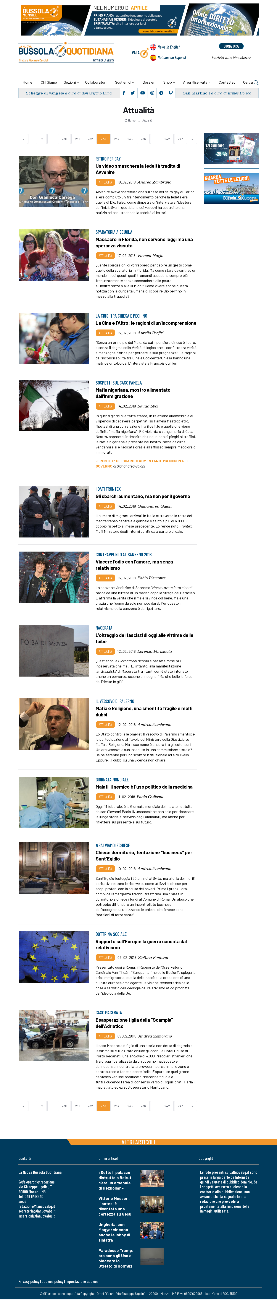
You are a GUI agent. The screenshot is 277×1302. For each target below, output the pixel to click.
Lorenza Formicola (154, 655)
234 (116, 139)
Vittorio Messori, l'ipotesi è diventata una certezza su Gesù (114, 1208)
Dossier (149, 82)
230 (64, 139)
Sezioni (70, 82)
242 (167, 139)
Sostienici (123, 82)
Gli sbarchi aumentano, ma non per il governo (144, 501)
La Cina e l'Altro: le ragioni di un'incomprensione (126, 325)
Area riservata (195, 82)
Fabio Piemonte (151, 582)
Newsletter (231, 57)
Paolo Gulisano (150, 800)
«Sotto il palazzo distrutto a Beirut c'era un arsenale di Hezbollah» (114, 1182)
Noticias (171, 57)
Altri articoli (138, 1144)
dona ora (231, 46)
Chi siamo (49, 82)
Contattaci (227, 82)
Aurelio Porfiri (150, 338)
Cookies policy (52, 1283)
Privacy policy (28, 1283)
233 (103, 139)
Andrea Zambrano (154, 182)
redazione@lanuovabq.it (36, 1208)
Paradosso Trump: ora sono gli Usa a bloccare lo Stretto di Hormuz (116, 1260)
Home (27, 82)
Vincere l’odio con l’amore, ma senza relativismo (135, 569)
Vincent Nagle (150, 254)
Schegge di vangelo (45, 93)
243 (180, 139)
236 (143, 139)
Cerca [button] (251, 83)
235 (130, 139)
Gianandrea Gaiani (155, 510)
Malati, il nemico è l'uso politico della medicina (145, 790)
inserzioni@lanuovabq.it (36, 1218)
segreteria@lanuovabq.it (37, 1213)
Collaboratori (95, 82)
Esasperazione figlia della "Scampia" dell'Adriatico (135, 1026)
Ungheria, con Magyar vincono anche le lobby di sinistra (114, 1234)
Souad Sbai (148, 411)
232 (90, 139)
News (168, 47)
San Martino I (196, 93)
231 (77, 139)
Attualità (147, 120)
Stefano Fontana (153, 960)
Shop (167, 82)
